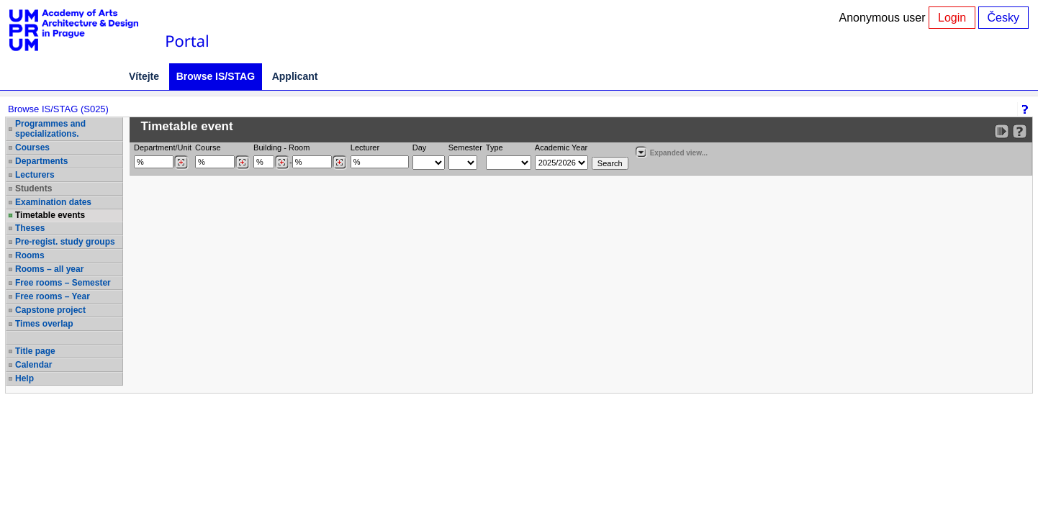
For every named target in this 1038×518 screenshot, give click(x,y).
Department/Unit (162, 147)
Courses (32, 147)
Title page (35, 351)
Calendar (33, 365)
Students (33, 188)
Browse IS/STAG (215, 76)
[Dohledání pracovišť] (181, 162)
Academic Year (561, 147)
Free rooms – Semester (63, 283)
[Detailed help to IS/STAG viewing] (1019, 131)
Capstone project (50, 310)
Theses (30, 228)
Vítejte (144, 76)
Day (419, 147)
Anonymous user (884, 18)
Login (952, 18)
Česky (1003, 18)
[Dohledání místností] (339, 162)
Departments (41, 161)
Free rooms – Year (52, 296)
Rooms (30, 255)
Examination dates (53, 202)
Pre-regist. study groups (65, 242)
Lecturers (35, 175)
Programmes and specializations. (50, 129)
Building (267, 147)
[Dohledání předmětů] (242, 162)
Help (24, 378)
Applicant (295, 76)
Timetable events (50, 215)
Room (299, 147)
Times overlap (44, 324)
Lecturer (365, 147)
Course (207, 147)
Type (494, 147)
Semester (465, 147)
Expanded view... (671, 151)
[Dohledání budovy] (281, 162)
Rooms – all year (49, 269)
